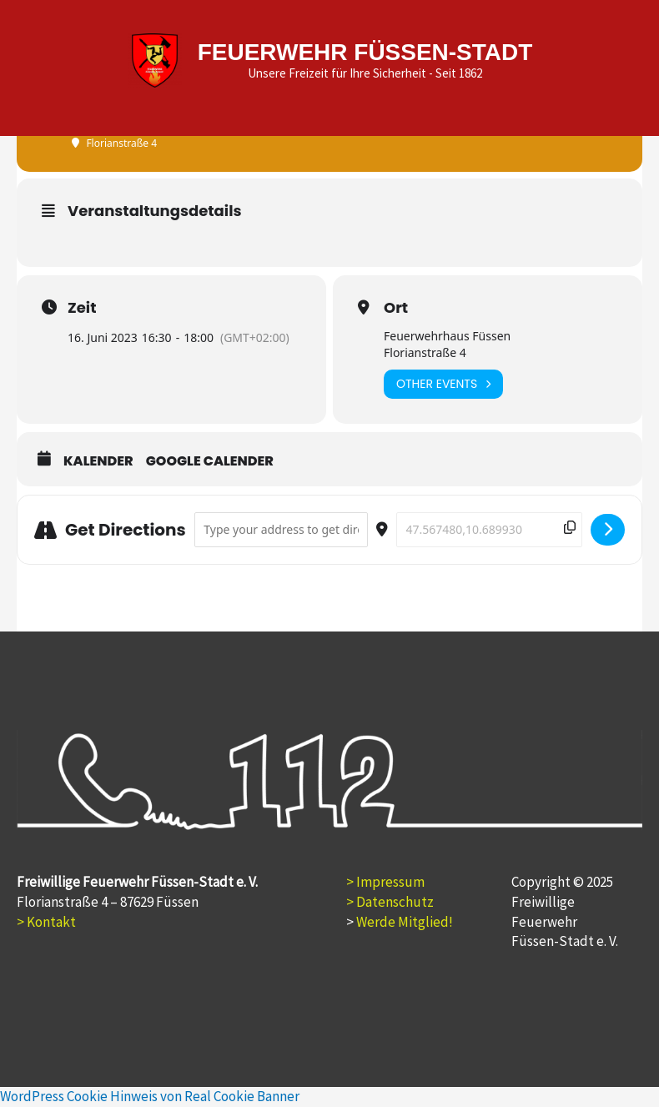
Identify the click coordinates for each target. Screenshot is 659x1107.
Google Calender (210, 461)
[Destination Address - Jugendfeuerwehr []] (489, 530)
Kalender (98, 461)
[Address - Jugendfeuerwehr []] (281, 530)
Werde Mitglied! (404, 922)
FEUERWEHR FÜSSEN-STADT (363, 52)
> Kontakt (46, 922)
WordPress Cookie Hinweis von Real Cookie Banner (149, 1096)
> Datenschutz (390, 902)
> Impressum (385, 882)
